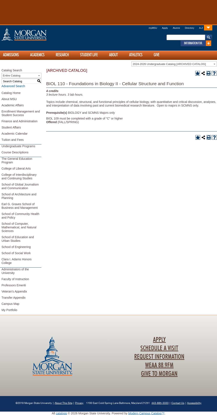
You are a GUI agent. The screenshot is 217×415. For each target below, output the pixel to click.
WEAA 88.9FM (159, 365)
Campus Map (10, 303)
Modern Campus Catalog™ (146, 413)
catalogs (61, 413)
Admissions (11, 55)
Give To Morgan (159, 374)
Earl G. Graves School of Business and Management (19, 205)
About (113, 55)
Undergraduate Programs (18, 146)
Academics (37, 55)
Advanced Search (13, 86)
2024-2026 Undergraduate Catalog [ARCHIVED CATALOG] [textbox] (169, 64)
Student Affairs (11, 127)
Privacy (79, 403)
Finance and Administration (19, 121)
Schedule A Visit (159, 348)
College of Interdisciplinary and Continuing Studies (18, 176)
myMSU (153, 28)
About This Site (63, 403)
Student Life (89, 55)
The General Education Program (16, 160)
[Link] (208, 27)
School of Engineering (16, 247)
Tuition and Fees (12, 139)
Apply (165, 28)
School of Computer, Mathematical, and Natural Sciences (18, 227)
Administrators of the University (15, 271)
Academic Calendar (14, 133)
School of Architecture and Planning (18, 196)
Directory (189, 28)
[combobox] (174, 63)
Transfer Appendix (13, 297)
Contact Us (177, 403)
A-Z (201, 28)
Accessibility (194, 403)
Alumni (176, 28)
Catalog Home (11, 93)
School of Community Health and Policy (20, 215)
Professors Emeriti (13, 285)
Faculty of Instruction (15, 279)
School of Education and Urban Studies (17, 238)
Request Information (159, 357)
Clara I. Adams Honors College (16, 261)
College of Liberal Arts (16, 168)
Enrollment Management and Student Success (20, 113)
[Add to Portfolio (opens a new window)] (197, 73)
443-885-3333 (160, 403)
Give (156, 55)
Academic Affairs (12, 105)
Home (33, 34)
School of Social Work (16, 253)
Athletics (135, 55)
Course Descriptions (14, 152)
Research (62, 55)
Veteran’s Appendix (14, 291)
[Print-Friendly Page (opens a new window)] (208, 73)
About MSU (9, 99)
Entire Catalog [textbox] (11, 75)
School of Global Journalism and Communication (20, 186)
